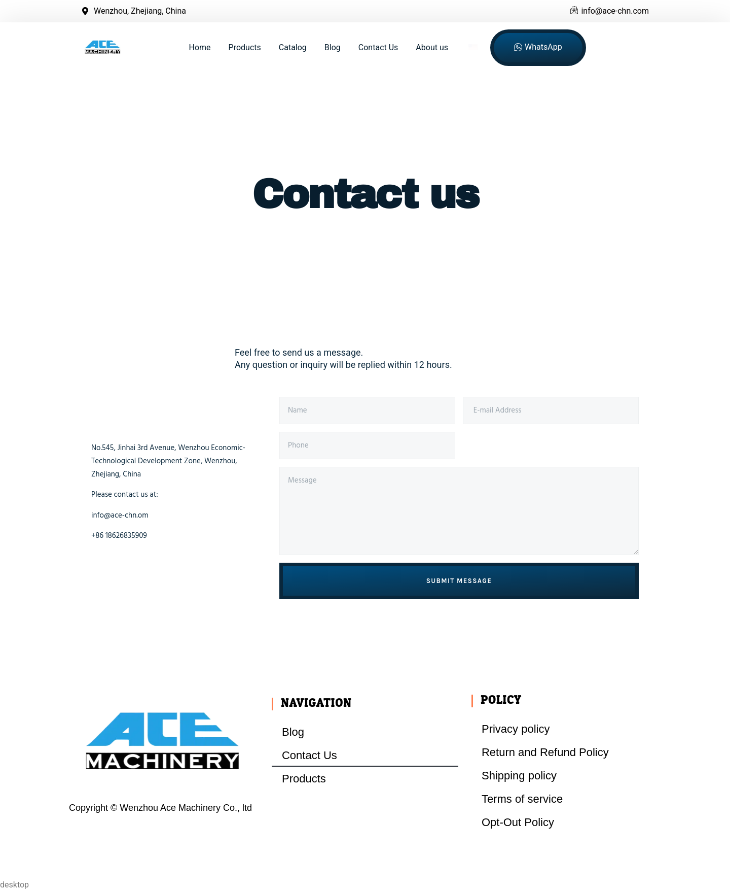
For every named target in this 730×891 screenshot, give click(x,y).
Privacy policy (516, 729)
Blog (332, 47)
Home (200, 47)
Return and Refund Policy (545, 752)
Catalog (293, 47)
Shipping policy (519, 775)
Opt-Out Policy (518, 822)
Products (245, 47)
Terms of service (522, 799)
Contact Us (378, 47)
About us (432, 47)
